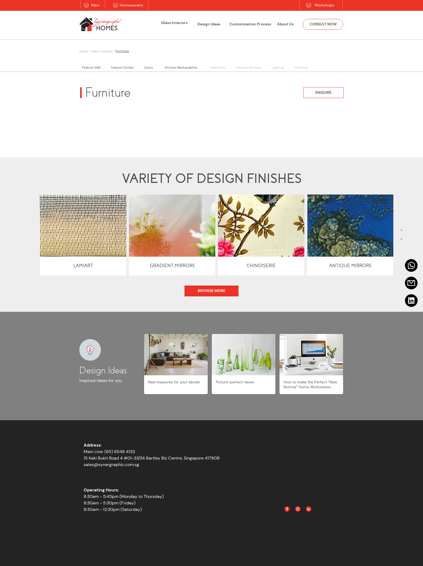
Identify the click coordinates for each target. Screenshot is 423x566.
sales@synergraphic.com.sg (111, 464)
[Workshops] (324, 5)
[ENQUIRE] (323, 92)
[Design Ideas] (209, 24)
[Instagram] (298, 509)
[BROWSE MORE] (211, 291)
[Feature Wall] (91, 67)
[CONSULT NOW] (323, 24)
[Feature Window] (249, 67)
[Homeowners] (131, 5)
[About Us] (285, 24)
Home (83, 51)
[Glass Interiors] (174, 23)
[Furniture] (146, 51)
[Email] (411, 283)
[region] (174, 25)
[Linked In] (308, 509)
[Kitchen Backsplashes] (181, 67)
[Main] (95, 5)
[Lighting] (278, 67)
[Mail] (411, 265)
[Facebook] (287, 509)
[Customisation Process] (250, 24)
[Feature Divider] (122, 67)
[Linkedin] (411, 300)
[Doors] (148, 67)
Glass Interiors (101, 51)
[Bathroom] (218, 67)
